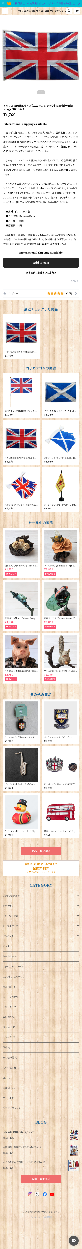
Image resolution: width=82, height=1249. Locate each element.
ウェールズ (8, 1098)
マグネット (8, 946)
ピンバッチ (8, 936)
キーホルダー (10, 956)
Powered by (41, 1217)
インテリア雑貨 (10, 916)
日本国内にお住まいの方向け (41, 272)
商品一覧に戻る (41, 851)
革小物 (6, 1047)
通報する (75, 281)
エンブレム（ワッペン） (14, 976)
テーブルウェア (10, 926)
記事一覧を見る (41, 1179)
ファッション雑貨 (11, 895)
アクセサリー (9, 905)
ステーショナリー (11, 996)
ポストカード (9, 986)
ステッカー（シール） (13, 966)
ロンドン (7, 1077)
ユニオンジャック (11, 1108)
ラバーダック (9, 1007)
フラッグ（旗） (9, 1037)
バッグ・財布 (9, 1027)
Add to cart (41, 262)
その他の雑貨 (10, 1057)
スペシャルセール (12, 1067)
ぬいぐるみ (8, 1017)
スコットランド (10, 1087)
